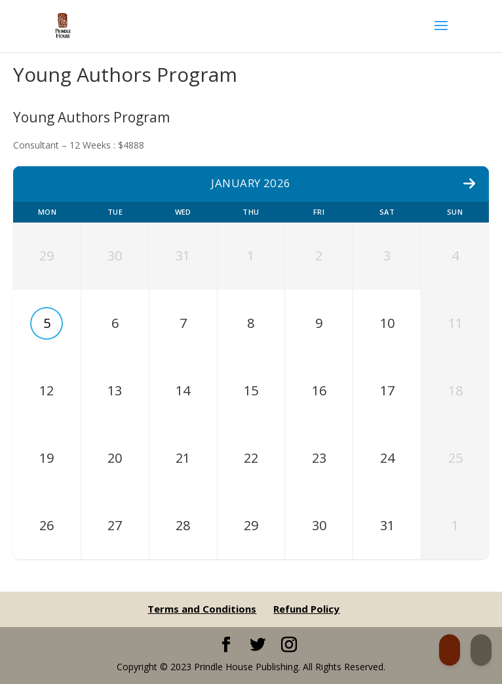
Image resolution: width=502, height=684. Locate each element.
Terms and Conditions (201, 608)
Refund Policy (306, 608)
